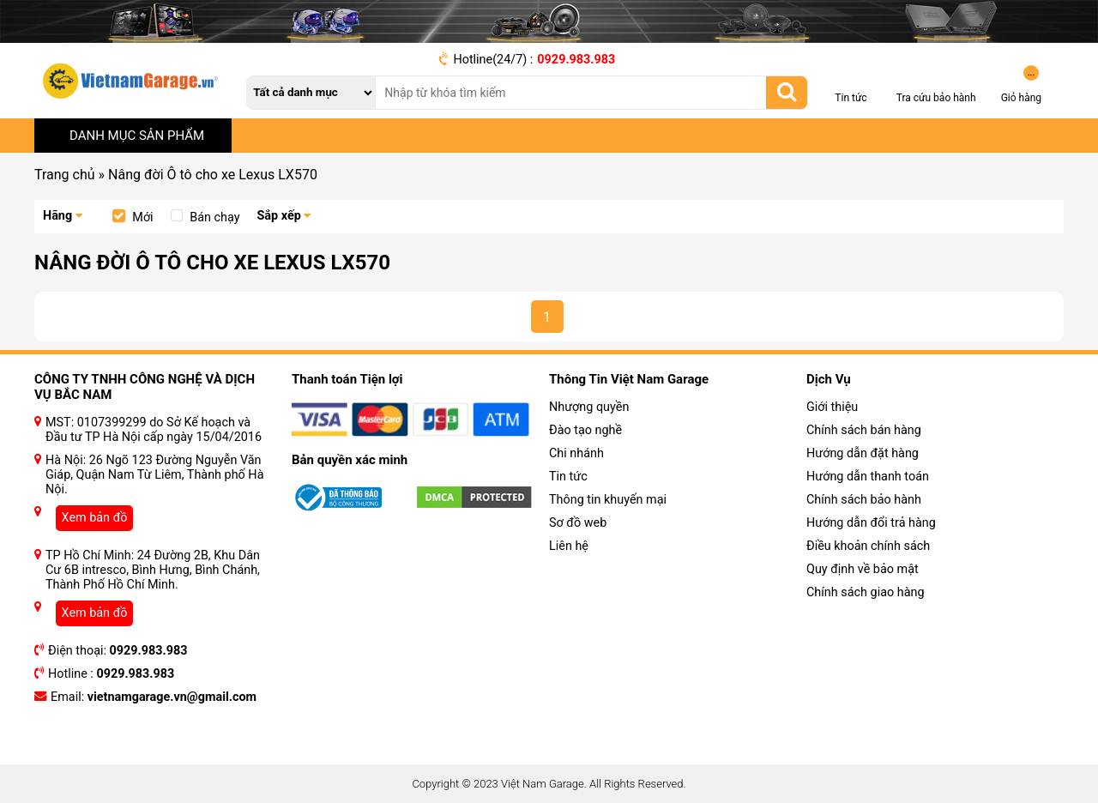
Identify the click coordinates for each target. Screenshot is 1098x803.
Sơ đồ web (577, 523)
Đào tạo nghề (585, 430)
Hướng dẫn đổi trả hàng (871, 523)
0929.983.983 (576, 59)
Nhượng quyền (589, 407)
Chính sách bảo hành (863, 499)
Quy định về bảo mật (862, 569)
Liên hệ (568, 546)
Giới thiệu (832, 407)
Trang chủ (64, 174)
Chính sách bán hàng (863, 430)
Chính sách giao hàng (865, 592)
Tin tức (568, 476)
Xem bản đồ (95, 517)
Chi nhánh (576, 453)
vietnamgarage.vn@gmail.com (171, 697)
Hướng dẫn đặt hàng (862, 453)
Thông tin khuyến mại (608, 499)
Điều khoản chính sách (868, 546)
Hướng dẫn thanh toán (867, 476)
